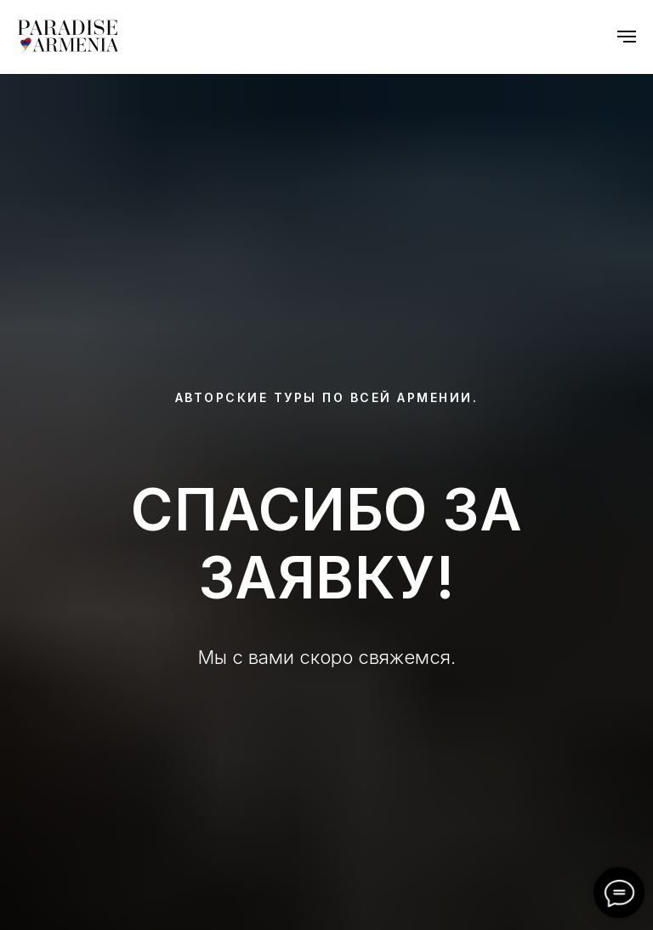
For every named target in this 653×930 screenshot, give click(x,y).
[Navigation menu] (626, 37)
